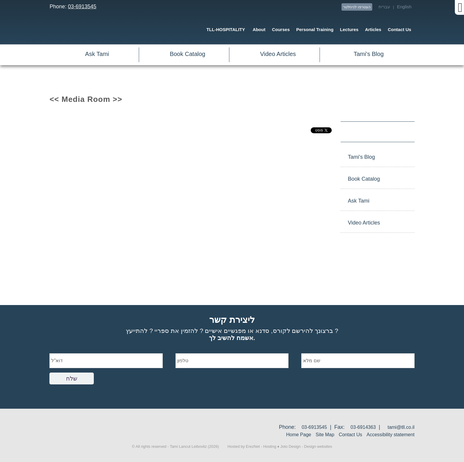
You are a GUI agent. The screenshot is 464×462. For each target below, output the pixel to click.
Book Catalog (187, 54)
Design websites (318, 446)
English (404, 6)
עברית (384, 6)
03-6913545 (82, 6)
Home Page (298, 434)
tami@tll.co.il (401, 427)
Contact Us (350, 434)
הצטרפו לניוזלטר (357, 7)
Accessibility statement (391, 434)
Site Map (324, 434)
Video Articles (278, 54)
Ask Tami (97, 54)
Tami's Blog (369, 54)
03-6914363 (363, 427)
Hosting (269, 446)
